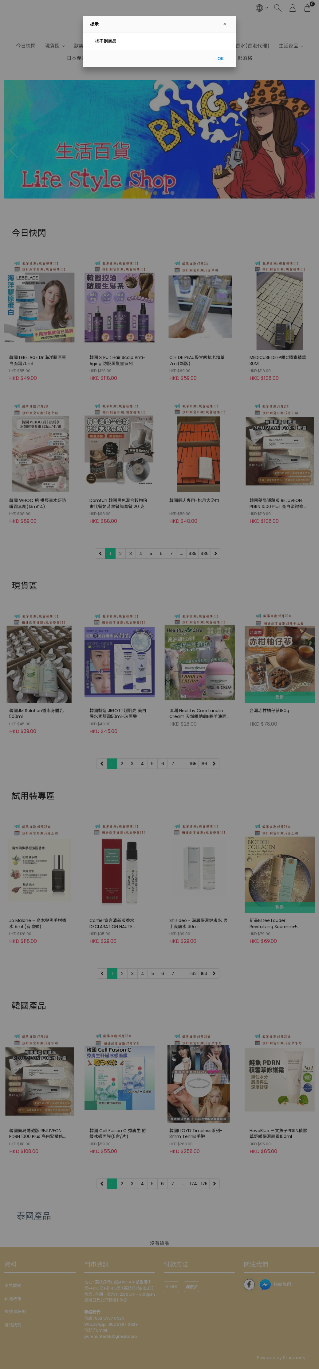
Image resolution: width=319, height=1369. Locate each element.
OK (220, 59)
